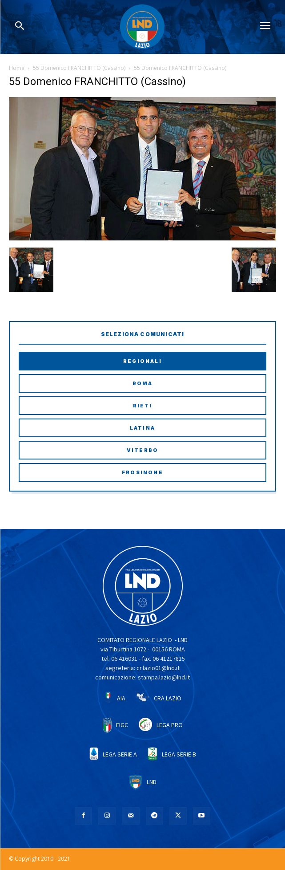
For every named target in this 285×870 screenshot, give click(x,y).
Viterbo (142, 450)
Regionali (142, 361)
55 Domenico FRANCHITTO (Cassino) (79, 68)
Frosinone (142, 472)
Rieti (143, 405)
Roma (142, 383)
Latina (142, 428)
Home (16, 68)
